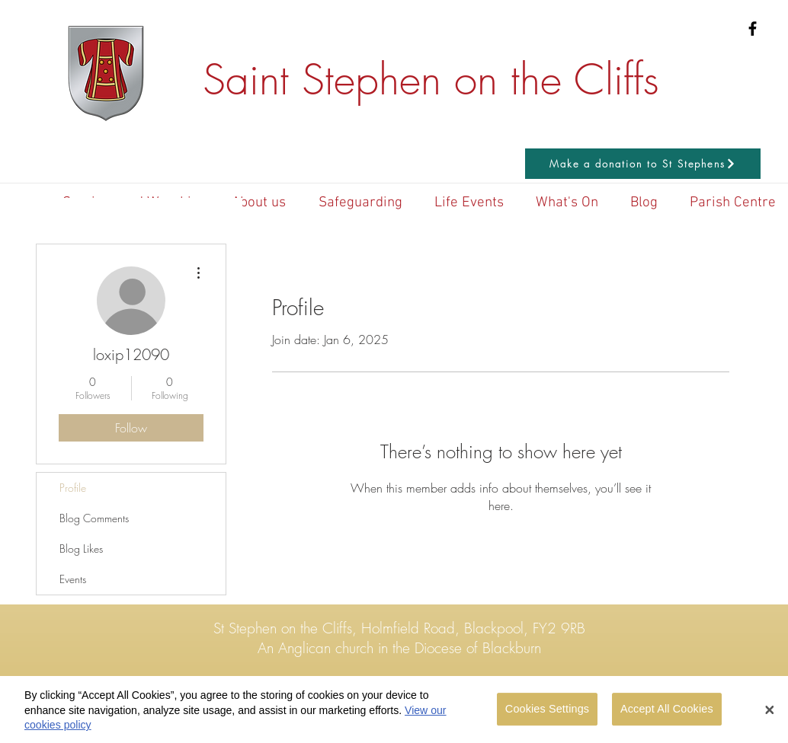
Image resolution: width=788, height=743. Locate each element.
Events (72, 579)
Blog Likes (81, 548)
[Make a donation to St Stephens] (643, 163)
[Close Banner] (769, 716)
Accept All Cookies (666, 715)
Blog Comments (94, 518)
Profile (72, 487)
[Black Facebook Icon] (752, 28)
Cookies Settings (547, 715)
